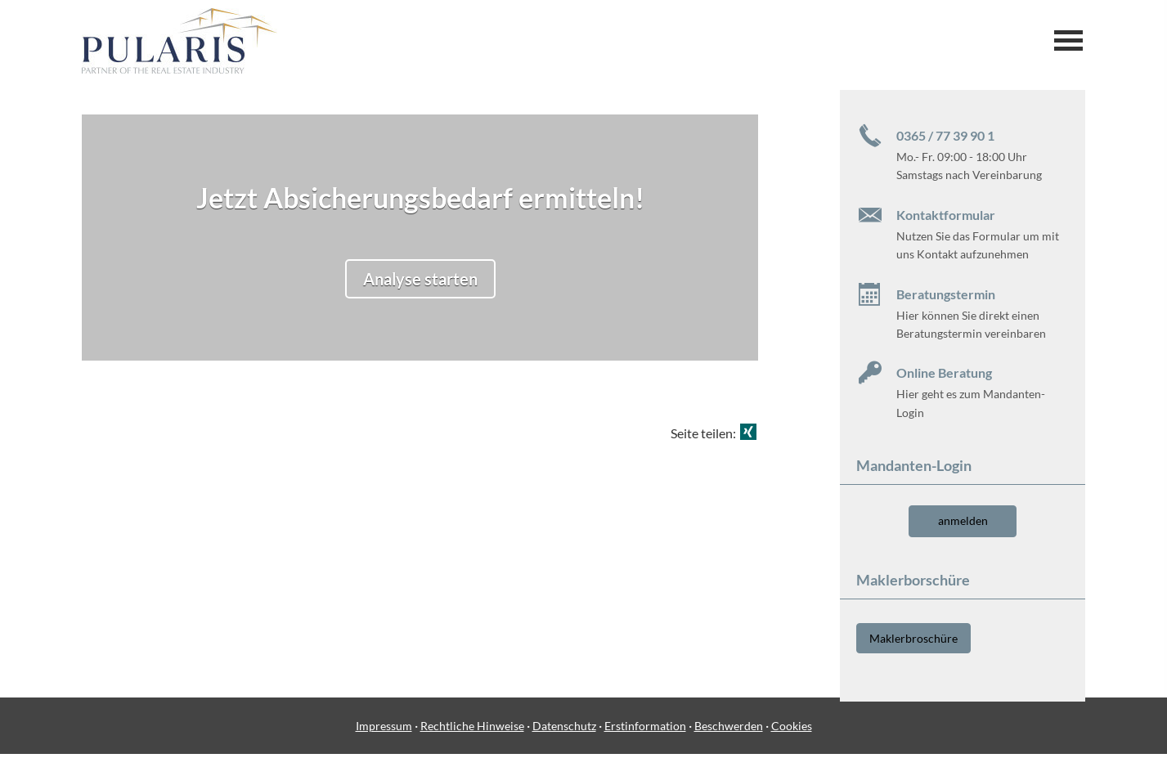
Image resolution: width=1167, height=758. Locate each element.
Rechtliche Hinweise (472, 730)
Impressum (384, 730)
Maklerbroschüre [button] (913, 637)
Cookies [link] (791, 730)
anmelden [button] (963, 520)
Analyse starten (420, 279)
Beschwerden (728, 730)
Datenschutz (564, 730)
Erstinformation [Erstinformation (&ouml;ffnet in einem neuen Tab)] (645, 730)
